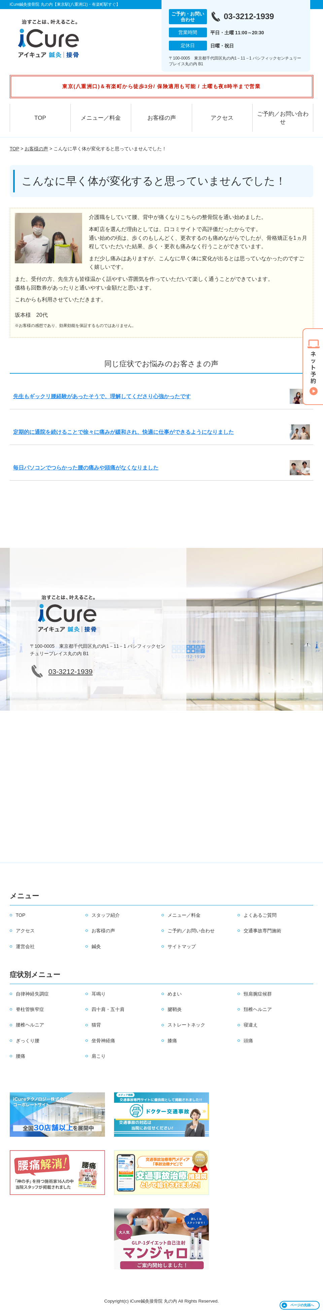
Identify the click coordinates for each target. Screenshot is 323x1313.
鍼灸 (96, 946)
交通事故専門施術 (262, 930)
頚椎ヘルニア (258, 1009)
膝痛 (172, 1040)
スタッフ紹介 (106, 915)
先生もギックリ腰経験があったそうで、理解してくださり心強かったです (102, 396)
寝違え (251, 1024)
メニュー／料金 (101, 118)
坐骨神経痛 (103, 1040)
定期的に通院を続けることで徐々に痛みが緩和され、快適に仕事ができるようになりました (123, 432)
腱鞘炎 (175, 1009)
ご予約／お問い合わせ (283, 118)
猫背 (96, 1024)
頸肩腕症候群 (258, 994)
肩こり (99, 1056)
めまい (175, 994)
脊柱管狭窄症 (30, 1009)
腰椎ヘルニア (30, 1024)
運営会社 (25, 946)
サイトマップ (182, 946)
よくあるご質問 (260, 915)
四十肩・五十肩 (108, 1009)
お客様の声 (161, 118)
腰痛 (20, 1056)
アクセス (222, 118)
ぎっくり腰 (27, 1040)
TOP (40, 118)
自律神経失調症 (32, 994)
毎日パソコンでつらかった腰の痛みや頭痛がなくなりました (85, 468)
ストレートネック (186, 1024)
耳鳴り (99, 994)
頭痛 (248, 1040)
